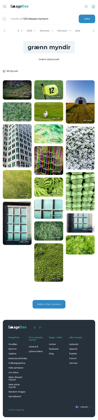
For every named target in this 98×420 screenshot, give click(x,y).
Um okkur (13, 372)
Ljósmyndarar (36, 351)
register (12, 353)
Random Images (16, 391)
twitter (52, 344)
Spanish (73, 349)
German (73, 363)
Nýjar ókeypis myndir (15, 378)
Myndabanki (14, 396)
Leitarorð (33, 346)
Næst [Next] (93, 30)
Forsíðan (12, 344)
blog (51, 353)
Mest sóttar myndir (14, 385)
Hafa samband (15, 368)
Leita (87, 18)
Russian (73, 353)
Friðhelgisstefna (16, 363)
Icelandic (73, 344)
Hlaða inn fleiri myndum (49, 304)
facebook (53, 349)
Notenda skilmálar (17, 358)
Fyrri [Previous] (4, 30)
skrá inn (12, 349)
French (73, 358)
